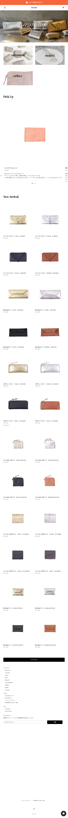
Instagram (8, 708)
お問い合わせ (8, 697)
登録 (55, 722)
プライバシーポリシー (10, 700)
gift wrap (7, 670)
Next (66, 26)
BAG (6, 677)
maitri (6, 675)
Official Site (8, 711)
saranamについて (9, 695)
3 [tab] (35, 183)
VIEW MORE (34, 659)
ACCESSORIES (9, 682)
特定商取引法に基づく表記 (11, 702)
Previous (1, 26)
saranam (7, 672)
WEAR (6, 687)
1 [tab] (32, 183)
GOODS (7, 690)
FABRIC (7, 685)
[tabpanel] (34, 143)
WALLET (7, 680)
